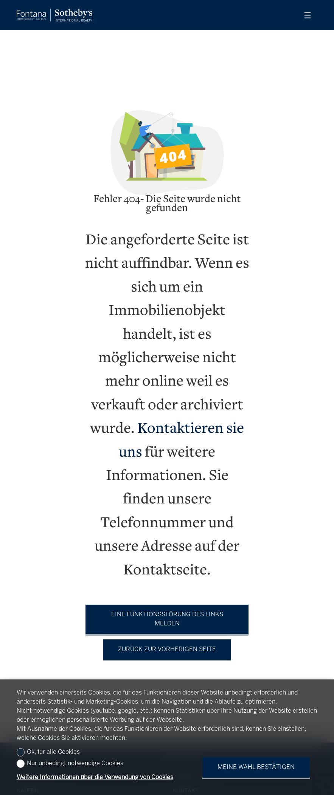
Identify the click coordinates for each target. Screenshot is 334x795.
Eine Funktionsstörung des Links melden (167, 619)
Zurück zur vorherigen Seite (167, 649)
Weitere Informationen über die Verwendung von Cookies (95, 777)
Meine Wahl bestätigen (256, 767)
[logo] (54, 15)
